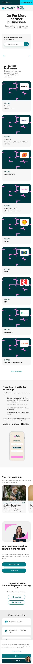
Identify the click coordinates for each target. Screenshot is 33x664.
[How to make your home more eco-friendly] (14, 493)
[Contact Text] (16, 631)
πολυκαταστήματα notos (13, 362)
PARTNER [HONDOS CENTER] (7, 206)
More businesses (16, 371)
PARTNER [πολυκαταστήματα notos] (7, 360)
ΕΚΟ (5, 302)
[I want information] (14, 564)
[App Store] (7, 423)
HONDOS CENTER (10, 208)
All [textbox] (3, 56)
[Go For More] (20, 8)
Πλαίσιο (7, 106)
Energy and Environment (11, 503)
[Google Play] (16, 423)
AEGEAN (7, 139)
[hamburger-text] (29, 8)
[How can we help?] (16, 621)
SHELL (6, 241)
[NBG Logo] (8, 8)
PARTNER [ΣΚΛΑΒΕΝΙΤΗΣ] (7, 171)
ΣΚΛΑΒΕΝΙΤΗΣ (9, 174)
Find (26, 44)
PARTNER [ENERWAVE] (7, 329)
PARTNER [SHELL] (7, 239)
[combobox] (14, 44)
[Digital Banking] (26, 2)
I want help (14, 570)
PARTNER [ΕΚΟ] (7, 299)
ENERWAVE (8, 332)
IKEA (6, 271)
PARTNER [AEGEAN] (7, 137)
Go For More (7, 2)
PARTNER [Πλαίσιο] (7, 103)
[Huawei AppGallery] (25, 423)
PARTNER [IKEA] (7, 269)
